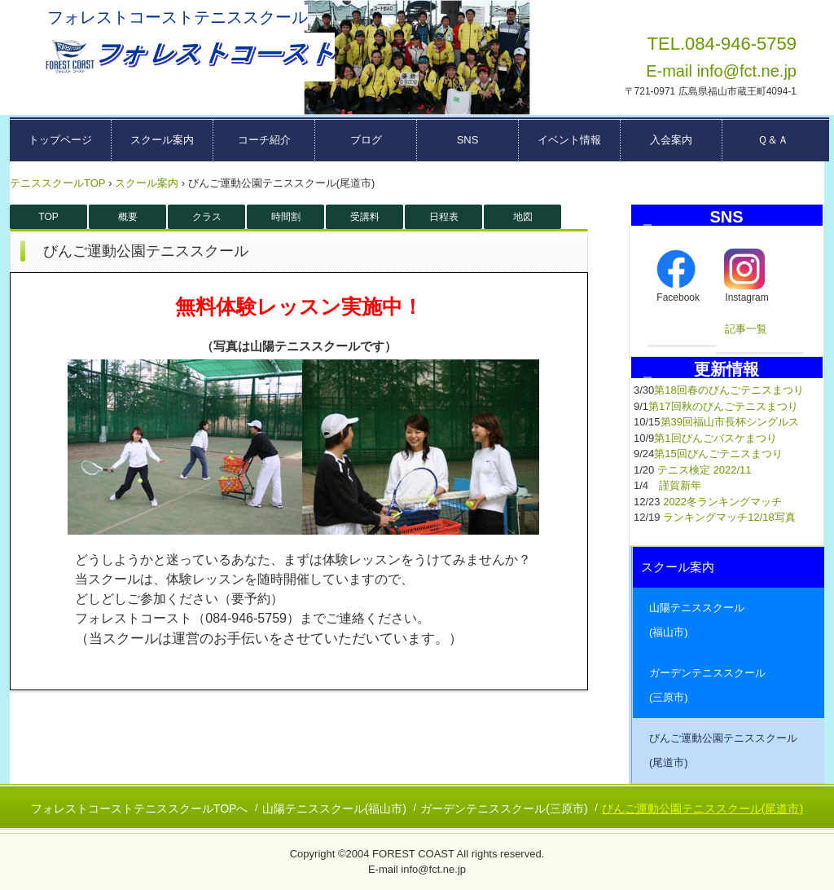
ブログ (366, 140)
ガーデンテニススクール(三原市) (503, 808)
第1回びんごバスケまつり (715, 438)
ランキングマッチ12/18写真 (729, 517)
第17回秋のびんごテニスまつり (722, 406)
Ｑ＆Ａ (772, 140)
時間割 (286, 216)
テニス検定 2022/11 (704, 470)
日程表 (444, 216)
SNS (468, 140)
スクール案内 (162, 140)
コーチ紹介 (264, 140)
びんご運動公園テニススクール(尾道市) (702, 808)
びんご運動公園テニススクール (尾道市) (728, 750)
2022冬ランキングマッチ (722, 502)
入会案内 (671, 140)
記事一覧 (746, 329)
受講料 (365, 216)
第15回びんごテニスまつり (718, 453)
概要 (128, 216)
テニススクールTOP (58, 183)
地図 (523, 216)
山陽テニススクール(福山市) (334, 808)
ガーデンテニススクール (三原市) (728, 685)
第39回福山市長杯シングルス (730, 422)
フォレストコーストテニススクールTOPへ (139, 808)
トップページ (60, 140)
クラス (207, 216)
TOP (48, 216)
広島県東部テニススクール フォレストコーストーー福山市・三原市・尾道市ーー (188, 57)
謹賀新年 (680, 485)
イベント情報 (569, 140)
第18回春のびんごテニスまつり (728, 390)
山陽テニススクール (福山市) (728, 619)
